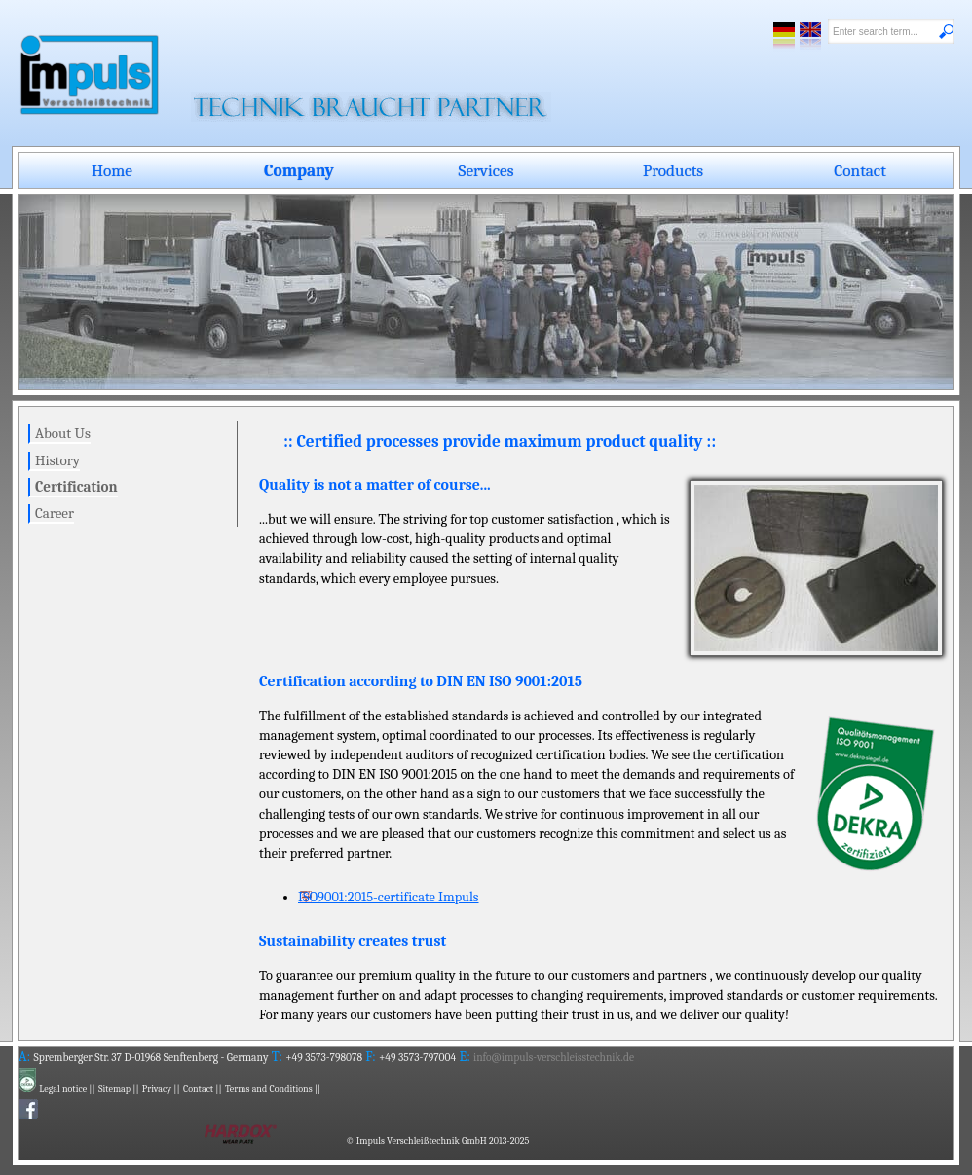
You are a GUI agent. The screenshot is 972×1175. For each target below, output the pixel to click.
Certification (76, 487)
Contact (860, 170)
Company (299, 170)
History (57, 460)
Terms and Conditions (269, 1089)
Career (54, 513)
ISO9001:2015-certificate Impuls (388, 897)
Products (673, 170)
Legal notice (63, 1089)
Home (112, 170)
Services (486, 170)
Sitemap (114, 1089)
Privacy (156, 1089)
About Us (63, 433)
